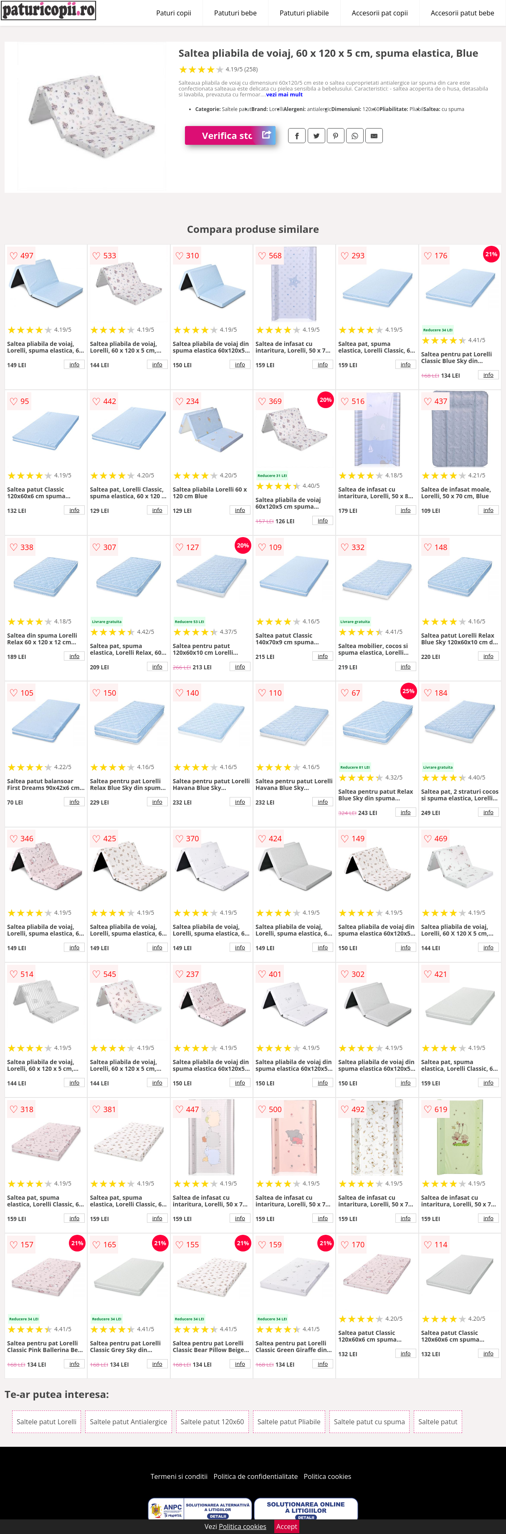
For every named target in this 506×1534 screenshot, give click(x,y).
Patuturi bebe (235, 13)
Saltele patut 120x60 (212, 1421)
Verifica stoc (239, 135)
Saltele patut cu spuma (369, 1421)
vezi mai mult (284, 94)
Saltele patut (437, 1421)
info (74, 364)
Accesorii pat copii (380, 13)
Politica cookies (328, 1476)
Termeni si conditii (179, 1476)
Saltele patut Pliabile (289, 1421)
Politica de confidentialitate (256, 1476)
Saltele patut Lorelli (46, 1421)
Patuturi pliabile (304, 13)
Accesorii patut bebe (462, 13)
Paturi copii (173, 13)
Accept (286, 1526)
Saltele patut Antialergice (128, 1421)
